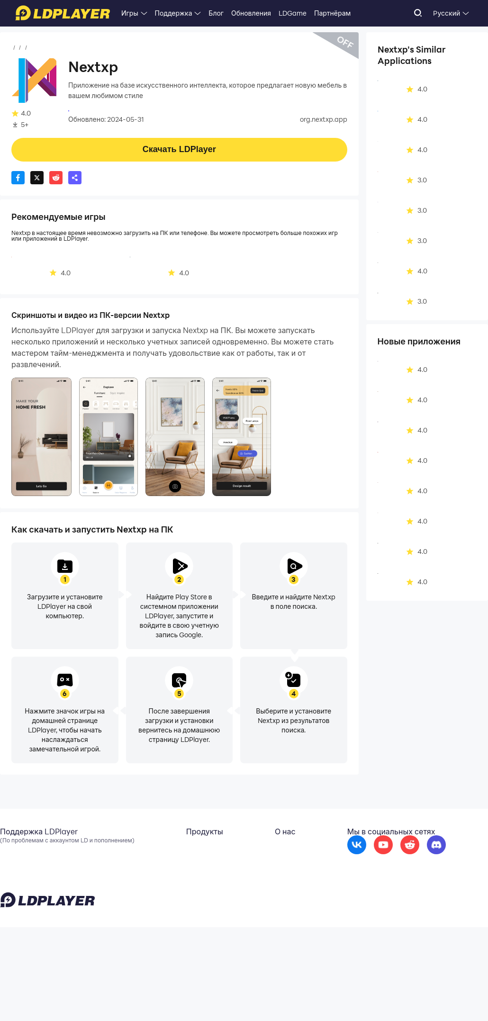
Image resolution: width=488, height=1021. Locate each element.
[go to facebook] (356, 867)
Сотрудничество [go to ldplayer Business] (249, 874)
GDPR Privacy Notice (416, 999)
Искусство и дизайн (122, 48)
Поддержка (173, 13)
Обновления (251, 13)
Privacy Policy (366, 999)
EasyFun (127, 888)
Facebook (15, 874)
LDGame (293, 13)
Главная (24, 48)
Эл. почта (15, 860)
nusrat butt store (94, 110)
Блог (216, 13)
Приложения (64, 48)
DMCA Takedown (249, 888)
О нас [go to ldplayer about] (231, 860)
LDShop (126, 903)
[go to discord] (436, 867)
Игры (129, 13)
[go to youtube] (383, 867)
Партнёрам (332, 13)
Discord (12, 888)
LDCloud (127, 860)
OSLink (125, 874)
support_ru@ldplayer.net (114, 997)
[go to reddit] (409, 867)
